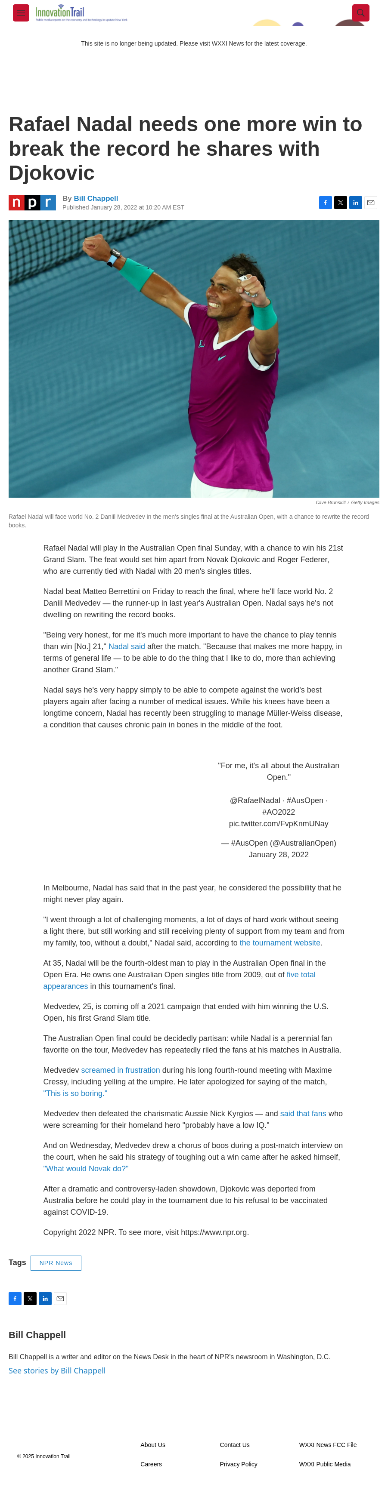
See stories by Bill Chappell (57, 1370)
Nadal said (127, 646)
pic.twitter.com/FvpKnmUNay (279, 823)
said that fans (303, 1113)
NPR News (56, 1262)
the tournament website (280, 943)
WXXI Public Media (325, 1464)
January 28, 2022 (279, 854)
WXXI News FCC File (328, 1445)
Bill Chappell (96, 198)
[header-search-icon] (360, 13)
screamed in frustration (120, 1070)
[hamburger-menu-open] (21, 13)
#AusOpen (305, 800)
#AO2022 (278, 812)
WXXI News (228, 43)
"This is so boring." (75, 1093)
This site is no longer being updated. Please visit (146, 43)
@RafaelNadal (255, 800)
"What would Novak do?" (86, 1168)
